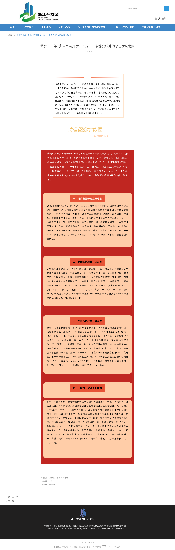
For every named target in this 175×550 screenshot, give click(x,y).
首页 (10, 35)
